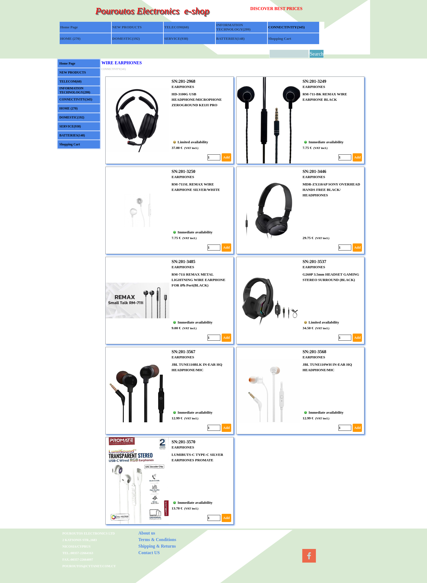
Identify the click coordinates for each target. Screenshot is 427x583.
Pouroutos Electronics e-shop (152, 10)
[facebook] (309, 556)
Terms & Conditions (157, 539)
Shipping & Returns (157, 546)
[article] (169, 120)
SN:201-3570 (183, 441)
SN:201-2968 (183, 81)
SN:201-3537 (314, 261)
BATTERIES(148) (230, 38)
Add (226, 157)
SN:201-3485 (183, 261)
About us (146, 533)
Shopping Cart (279, 38)
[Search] (289, 54)
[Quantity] (214, 157)
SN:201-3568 (314, 351)
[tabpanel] (287, 8)
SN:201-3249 (314, 81)
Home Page (69, 27)
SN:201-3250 (183, 171)
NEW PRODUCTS (127, 27)
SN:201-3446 (314, 171)
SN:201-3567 (183, 351)
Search (317, 54)
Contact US (149, 552)
